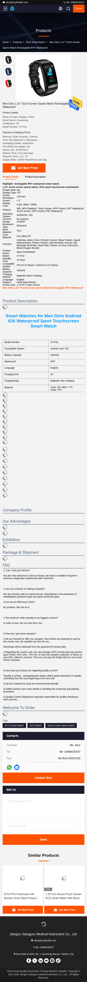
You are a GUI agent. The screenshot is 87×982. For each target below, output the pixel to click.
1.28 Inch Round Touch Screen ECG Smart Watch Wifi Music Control (64, 896)
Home (6, 42)
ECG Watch (36, 725)
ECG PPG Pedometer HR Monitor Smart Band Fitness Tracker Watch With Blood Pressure (20, 896)
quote (79, 8)
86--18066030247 (74, 2)
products (17, 42)
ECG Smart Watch (35, 42)
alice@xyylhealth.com (15, 2)
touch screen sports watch (61, 725)
